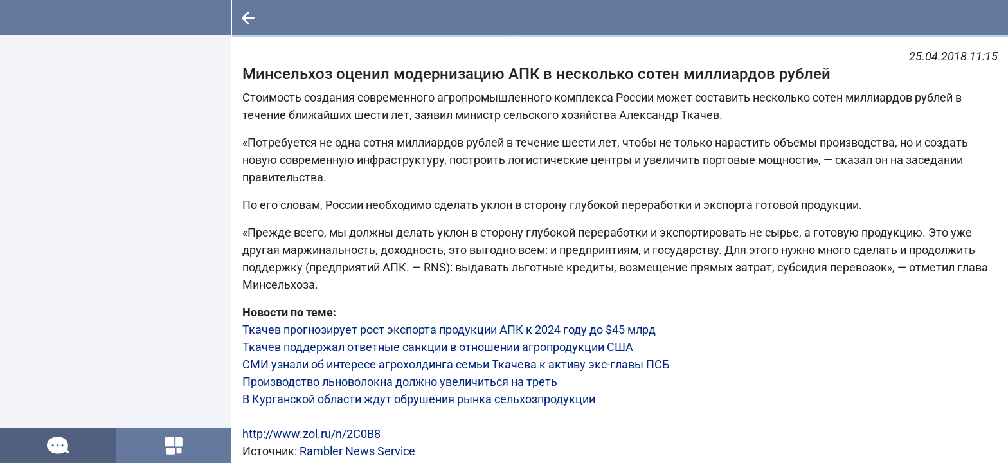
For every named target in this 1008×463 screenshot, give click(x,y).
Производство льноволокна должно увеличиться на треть (399, 381)
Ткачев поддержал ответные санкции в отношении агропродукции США (437, 347)
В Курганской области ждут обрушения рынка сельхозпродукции (418, 399)
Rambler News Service (357, 451)
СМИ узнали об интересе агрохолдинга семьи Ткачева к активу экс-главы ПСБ (455, 364)
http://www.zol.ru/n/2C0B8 (311, 433)
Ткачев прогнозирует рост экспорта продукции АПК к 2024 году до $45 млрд (449, 329)
